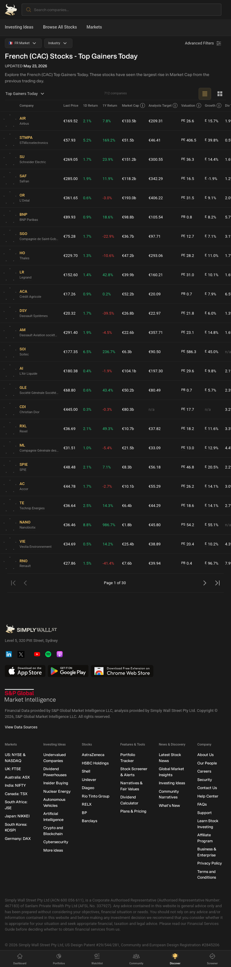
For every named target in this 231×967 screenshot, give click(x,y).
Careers (204, 771)
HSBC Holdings (95, 763)
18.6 (187, 505)
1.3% (87, 255)
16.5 (187, 179)
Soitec (24, 354)
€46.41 (155, 140)
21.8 (187, 313)
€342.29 (156, 178)
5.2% (87, 140)
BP (84, 812)
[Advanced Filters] (203, 43)
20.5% (211, 467)
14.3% (108, 505)
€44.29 (155, 505)
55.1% (211, 525)
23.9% (108, 159)
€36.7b (128, 236)
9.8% (210, 371)
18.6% (108, 217)
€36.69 (69, 428)
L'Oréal (25, 201)
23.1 (187, 332)
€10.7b (128, 428)
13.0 (187, 448)
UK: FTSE (13, 769)
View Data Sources (21, 727)
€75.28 (69, 236)
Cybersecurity (55, 842)
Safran (24, 181)
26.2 (187, 486)
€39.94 (155, 563)
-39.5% (108, 313)
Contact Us (207, 788)
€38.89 (155, 544)
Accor (24, 489)
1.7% (87, 159)
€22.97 (155, 313)
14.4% (211, 159)
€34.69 (69, 544)
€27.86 (69, 563)
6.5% (87, 351)
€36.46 (69, 525)
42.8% (108, 275)
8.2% (210, 217)
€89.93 (69, 217)
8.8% (87, 525)
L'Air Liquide (28, 374)
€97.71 (155, 236)
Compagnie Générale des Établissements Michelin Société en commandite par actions (39, 451)
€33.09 (155, 448)
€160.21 (156, 275)
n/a (152, 409)
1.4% (87, 275)
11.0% (211, 255)
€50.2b (128, 390)
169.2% (109, 140)
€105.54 (156, 217)
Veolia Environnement (35, 547)
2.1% (87, 121)
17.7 (187, 409)
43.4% (108, 390)
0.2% (107, 294)
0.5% (87, 544)
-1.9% (211, 179)
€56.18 (155, 467)
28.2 (187, 255)
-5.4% (107, 448)
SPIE (23, 470)
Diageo (88, 788)
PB (183, 217)
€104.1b (129, 371)
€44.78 (69, 486)
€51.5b (128, 140)
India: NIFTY (15, 785)
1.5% (87, 563)
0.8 (186, 217)
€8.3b (127, 467)
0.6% (87, 198)
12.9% (211, 448)
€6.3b (127, 351)
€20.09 (155, 294)
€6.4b (127, 505)
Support (204, 812)
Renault (25, 566)
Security (204, 779)
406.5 (188, 140)
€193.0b (129, 198)
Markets (94, 27)
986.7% (109, 525)
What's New (169, 805)
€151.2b (129, 159)
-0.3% (107, 409)
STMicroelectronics (34, 143)
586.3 (188, 352)
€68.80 (69, 390)
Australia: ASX (17, 777)
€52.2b (128, 294)
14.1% (211, 486)
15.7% (211, 121)
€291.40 (70, 332)
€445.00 (70, 409)
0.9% (87, 217)
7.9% (210, 294)
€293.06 (156, 255)
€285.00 (70, 178)
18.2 (187, 429)
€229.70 (70, 255)
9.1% (210, 198)
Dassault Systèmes (34, 316)
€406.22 (156, 198)
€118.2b (129, 178)
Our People (207, 763)
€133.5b (129, 121)
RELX (86, 804)
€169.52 (70, 121)
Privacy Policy (209, 863)
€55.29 (155, 486)
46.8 (187, 467)
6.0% (210, 313)
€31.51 (69, 448)
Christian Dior (29, 412)
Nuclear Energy (57, 791)
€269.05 (70, 159)
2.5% (87, 505)
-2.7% (107, 486)
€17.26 (69, 294)
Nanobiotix (27, 527)
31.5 (187, 198)
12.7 (187, 236)
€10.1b (128, 486)
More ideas (53, 850)
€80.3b (128, 409)
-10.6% (108, 255)
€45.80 (155, 525)
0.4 (186, 563)
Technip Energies (32, 508)
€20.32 (69, 313)
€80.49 (155, 390)
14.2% (108, 544)
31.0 (187, 275)
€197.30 (156, 371)
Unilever (89, 779)
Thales (24, 258)
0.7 (186, 294)
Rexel (23, 431)
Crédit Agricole (30, 297)
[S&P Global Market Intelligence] (30, 696)
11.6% (211, 429)
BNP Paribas (29, 220)
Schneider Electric (33, 162)
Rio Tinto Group (95, 796)
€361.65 (70, 198)
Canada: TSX (16, 794)
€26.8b (128, 313)
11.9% (108, 178)
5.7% (210, 390)
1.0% (87, 448)
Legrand (26, 277)
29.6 (187, 371)
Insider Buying (55, 783)
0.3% (87, 409)
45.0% (211, 352)
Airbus (24, 124)
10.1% (211, 275)
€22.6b (128, 332)
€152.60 (70, 275)
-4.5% (107, 332)
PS (183, 524)
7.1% (210, 236)
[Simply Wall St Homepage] (11, 10)
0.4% (87, 371)
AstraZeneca (93, 755)
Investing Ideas (19, 27)
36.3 (187, 159)
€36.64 (69, 505)
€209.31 (156, 121)
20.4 (187, 544)
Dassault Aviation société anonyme (39, 335)
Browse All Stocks (60, 27)
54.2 (187, 525)
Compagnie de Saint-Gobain (39, 239)
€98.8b (128, 217)
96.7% (211, 563)
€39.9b (128, 275)
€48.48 (69, 467)
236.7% (109, 351)
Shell (86, 771)
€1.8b (127, 525)
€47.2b (128, 255)
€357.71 (156, 332)
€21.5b (128, 448)
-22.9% (108, 236)
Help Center (207, 796)
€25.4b (128, 544)
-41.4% (108, 563)
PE (183, 121)
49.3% (108, 428)
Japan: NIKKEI (17, 816)
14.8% (211, 332)
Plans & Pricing (133, 811)
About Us (205, 755)
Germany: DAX (18, 838)
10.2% (211, 544)
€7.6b (127, 563)
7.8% (107, 121)
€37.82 (155, 428)
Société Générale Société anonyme (39, 393)
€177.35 (70, 351)
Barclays (89, 821)
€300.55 (156, 159)
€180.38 (70, 371)
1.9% (87, 178)
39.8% (211, 140)
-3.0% (107, 198)
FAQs (202, 804)
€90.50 (155, 351)
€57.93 (69, 140)
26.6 (187, 121)
